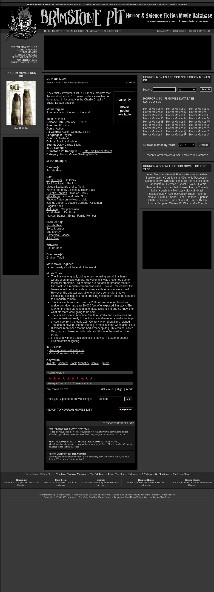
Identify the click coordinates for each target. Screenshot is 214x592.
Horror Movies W (199, 121)
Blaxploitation (154, 177)
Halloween (133, 474)
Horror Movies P (176, 128)
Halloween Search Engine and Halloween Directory (101, 483)
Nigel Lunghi (54, 180)
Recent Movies (129, 4)
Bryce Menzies (55, 228)
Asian (203, 174)
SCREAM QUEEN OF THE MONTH (67, 454)
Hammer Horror (155, 187)
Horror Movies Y (199, 128)
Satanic (163, 197)
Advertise (163, 4)
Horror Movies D (153, 118)
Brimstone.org (63, 494)
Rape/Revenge (197, 193)
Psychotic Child (176, 193)
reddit (129, 389)
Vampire (162, 203)
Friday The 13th (116, 474)
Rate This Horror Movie (97, 151)
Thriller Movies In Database (106, 4)
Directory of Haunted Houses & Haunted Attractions (146, 483)
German (171, 184)
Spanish (203, 197)
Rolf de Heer (54, 170)
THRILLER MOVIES (26, 54)
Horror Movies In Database (40, 4)
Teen (193, 200)
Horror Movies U (199, 115)
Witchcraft (189, 203)
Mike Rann (53, 196)
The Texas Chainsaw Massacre (71, 474)
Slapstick (83, 363)
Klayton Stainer (55, 215)
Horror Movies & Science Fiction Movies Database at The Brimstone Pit (105, 494)
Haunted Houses (146, 480)
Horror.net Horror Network (163, 494)
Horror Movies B (153, 112)
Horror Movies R (176, 134)
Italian (154, 190)
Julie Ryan (52, 238)
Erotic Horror (184, 181)
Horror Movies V (199, 118)
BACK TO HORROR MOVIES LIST (70, 409)
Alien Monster (155, 174)
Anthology (191, 174)
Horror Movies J (176, 108)
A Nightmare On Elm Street (155, 474)
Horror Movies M (176, 118)
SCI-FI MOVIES (28, 52)
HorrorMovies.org (47, 494)
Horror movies (50, 482)
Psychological (155, 193)
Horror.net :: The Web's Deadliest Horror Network (90, 497)
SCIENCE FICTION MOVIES (80, 31)
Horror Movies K (176, 112)
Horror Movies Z (199, 131)
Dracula (169, 181)
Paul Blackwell (55, 183)
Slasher (191, 197)
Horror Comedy (198, 187)
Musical (190, 190)
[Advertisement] (21, 206)
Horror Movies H (153, 131)
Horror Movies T (199, 112)
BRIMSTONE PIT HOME (24, 62)
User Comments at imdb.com (66, 350)
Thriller (203, 200)
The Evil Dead (97, 474)
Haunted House (177, 187)
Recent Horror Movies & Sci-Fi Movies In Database (177, 155)
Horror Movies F (153, 125)
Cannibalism (172, 177)
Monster (178, 190)
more (106, 363)
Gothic (202, 184)
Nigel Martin (53, 212)
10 (91, 378)
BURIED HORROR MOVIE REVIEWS (69, 429)
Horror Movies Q (176, 131)
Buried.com (61, 480)
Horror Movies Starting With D (78, 154)
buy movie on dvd (57, 389)
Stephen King (167, 200)
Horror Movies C (153, 115)
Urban (150, 203)
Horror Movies (192, 480)
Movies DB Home (178, 4)
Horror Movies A (153, 108)
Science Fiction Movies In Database (73, 4)
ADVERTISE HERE (27, 60)
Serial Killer (177, 197)
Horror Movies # (199, 134)
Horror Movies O (176, 125)
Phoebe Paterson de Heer (62, 199)
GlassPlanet (165, 497)
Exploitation (201, 181)
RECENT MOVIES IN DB (24, 47)
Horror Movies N (176, 121)
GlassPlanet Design (134, 497)
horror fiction (72, 482)
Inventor (51, 363)
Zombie (202, 203)
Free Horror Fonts (148, 4)
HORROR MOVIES (53, 31)
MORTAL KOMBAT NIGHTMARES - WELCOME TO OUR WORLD (84, 441)
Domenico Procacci (58, 235)
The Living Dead (181, 474)
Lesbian (166, 190)
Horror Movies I (152, 134)
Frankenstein (156, 184)
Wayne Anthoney (56, 189)
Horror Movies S (199, 108)
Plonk (73, 363)
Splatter (151, 200)
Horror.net (21, 480)
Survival (183, 200)
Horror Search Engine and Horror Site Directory (21, 483)
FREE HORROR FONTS (24, 57)
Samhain (101, 480)
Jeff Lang (52, 209)
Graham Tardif (55, 257)
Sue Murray (53, 231)
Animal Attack (174, 174)
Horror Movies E (153, 121)
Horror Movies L (176, 115)
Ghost (182, 184)
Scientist (63, 363)
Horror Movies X (199, 125)
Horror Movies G (153, 128)
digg (120, 389)
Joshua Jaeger (55, 202)
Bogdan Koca (54, 206)
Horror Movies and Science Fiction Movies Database (192, 483)
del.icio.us (107, 389)
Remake (151, 197)
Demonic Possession (195, 177)
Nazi (200, 190)
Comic (95, 363)
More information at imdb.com (67, 353)
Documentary (153, 181)
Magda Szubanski (57, 186)
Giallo (192, 184)
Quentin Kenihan (56, 193)
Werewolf (175, 203)
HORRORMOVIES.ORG (199, 31)
